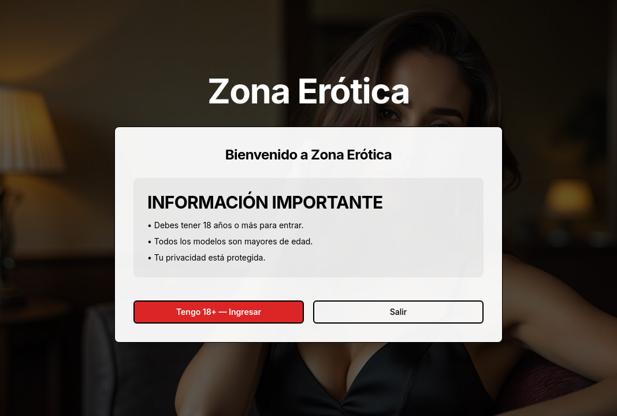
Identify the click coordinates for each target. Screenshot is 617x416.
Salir (398, 312)
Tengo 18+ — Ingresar (218, 312)
